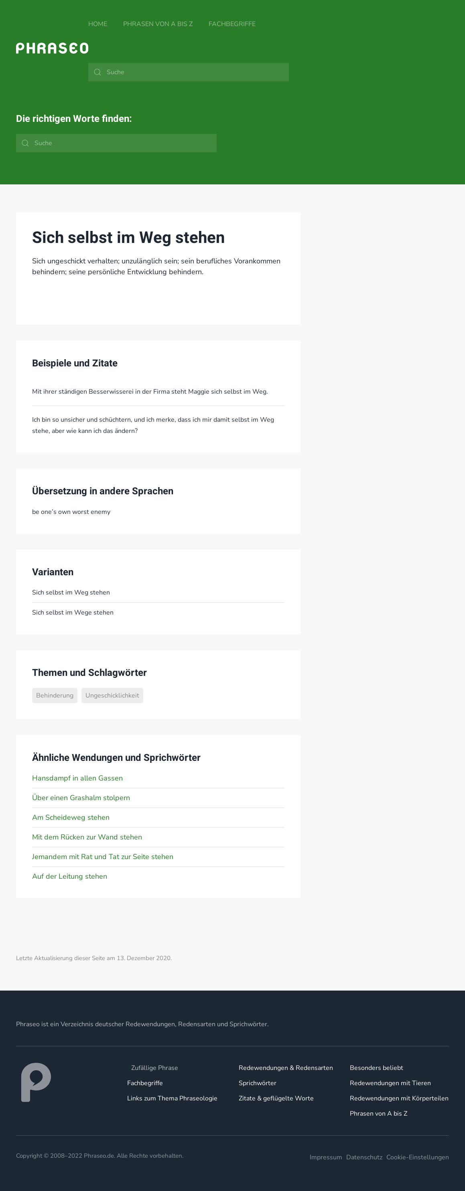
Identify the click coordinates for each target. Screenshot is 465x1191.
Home (97, 24)
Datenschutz (364, 1157)
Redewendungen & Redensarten (286, 1068)
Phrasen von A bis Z (158, 24)
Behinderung (54, 695)
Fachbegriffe (232, 24)
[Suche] (188, 72)
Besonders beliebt (376, 1068)
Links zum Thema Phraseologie (172, 1098)
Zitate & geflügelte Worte (276, 1098)
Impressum (326, 1157)
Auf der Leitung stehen (69, 876)
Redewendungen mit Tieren (390, 1083)
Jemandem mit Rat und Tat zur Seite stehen (102, 856)
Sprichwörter (257, 1083)
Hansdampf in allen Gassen (77, 778)
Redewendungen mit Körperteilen (399, 1098)
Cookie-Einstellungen (417, 1157)
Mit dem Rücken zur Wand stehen (87, 837)
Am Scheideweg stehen (71, 817)
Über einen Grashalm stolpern (81, 798)
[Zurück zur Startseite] (52, 48)
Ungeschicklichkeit (112, 695)
